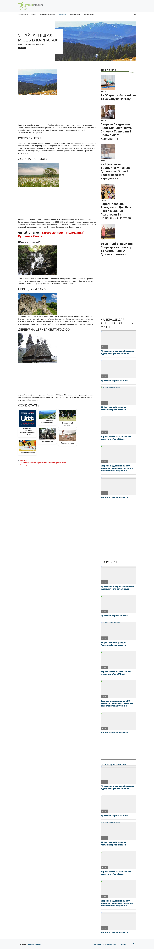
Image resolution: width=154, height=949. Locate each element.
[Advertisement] (57, 109)
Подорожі (62, 14)
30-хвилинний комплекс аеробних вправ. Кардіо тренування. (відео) (43, 463)
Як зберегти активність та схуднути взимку (118, 97)
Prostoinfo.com (34, 944)
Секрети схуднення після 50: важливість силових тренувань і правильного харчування (116, 131)
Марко (20, 44)
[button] (135, 15)
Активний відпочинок (47, 14)
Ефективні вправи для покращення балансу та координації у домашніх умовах (117, 249)
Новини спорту (89, 14)
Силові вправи (75, 14)
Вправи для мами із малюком (30, 465)
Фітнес (34, 14)
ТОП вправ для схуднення (113, 765)
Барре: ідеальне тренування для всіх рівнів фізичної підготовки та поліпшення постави (116, 211)
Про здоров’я (23, 14)
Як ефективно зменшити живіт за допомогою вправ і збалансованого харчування (115, 171)
